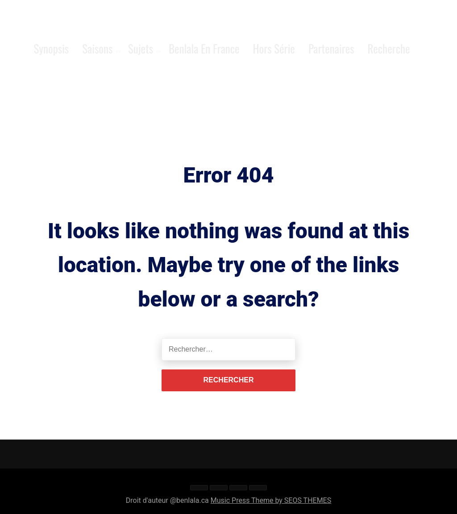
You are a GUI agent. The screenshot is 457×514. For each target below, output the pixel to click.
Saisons (97, 48)
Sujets (140, 48)
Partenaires (331, 48)
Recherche (389, 48)
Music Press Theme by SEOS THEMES (271, 500)
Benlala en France (204, 48)
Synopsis (51, 48)
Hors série (274, 48)
